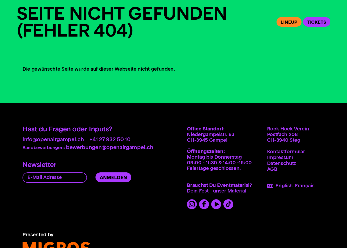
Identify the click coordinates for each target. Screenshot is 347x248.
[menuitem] (306, 153)
